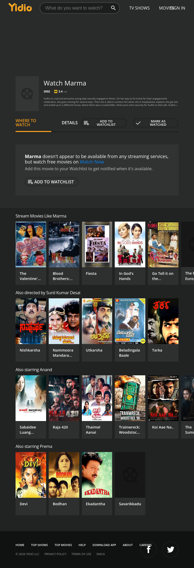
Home (20, 545)
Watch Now (92, 162)
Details (70, 123)
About (128, 545)
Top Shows (39, 545)
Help (82, 545)
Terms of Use (81, 554)
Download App (104, 545)
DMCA (100, 554)
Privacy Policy (55, 554)
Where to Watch (26, 123)
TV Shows (139, 8)
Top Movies (63, 545)
